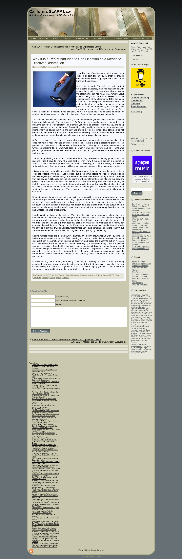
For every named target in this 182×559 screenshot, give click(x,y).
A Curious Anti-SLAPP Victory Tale (44, 445)
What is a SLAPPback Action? (42, 373)
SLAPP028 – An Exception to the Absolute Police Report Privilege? (43, 486)
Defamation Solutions (87, 275)
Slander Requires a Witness (41, 438)
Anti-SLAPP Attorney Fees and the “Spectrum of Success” (44, 418)
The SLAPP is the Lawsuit (41, 409)
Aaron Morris (57, 67)
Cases (68, 275)
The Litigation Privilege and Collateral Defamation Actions (45, 459)
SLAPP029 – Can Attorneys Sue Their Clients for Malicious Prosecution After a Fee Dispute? (45, 482)
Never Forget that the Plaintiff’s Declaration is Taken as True (42, 512)
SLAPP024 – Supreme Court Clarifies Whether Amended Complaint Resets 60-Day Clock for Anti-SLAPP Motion (45, 545)
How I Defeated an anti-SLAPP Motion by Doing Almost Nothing (45, 450)
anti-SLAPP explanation (43, 238)
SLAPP (111, 275)
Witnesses (65, 278)
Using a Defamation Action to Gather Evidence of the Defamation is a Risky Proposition (45, 495)
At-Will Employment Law (141, 264)
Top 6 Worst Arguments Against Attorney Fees (141, 248)
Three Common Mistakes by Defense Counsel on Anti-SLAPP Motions (45, 466)
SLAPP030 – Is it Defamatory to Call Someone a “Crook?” (44, 478)
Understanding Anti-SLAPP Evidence (44, 453)
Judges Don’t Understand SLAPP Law (45, 521)
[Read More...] (136, 112)
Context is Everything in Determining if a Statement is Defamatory (141, 229)
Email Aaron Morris (138, 59)
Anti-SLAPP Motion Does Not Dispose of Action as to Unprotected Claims (66, 47)
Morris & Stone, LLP (139, 276)
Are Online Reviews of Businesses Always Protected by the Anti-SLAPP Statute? (44, 400)
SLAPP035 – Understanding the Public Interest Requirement (140, 100)
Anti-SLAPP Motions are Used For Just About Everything (98, 49)
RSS (143, 144)
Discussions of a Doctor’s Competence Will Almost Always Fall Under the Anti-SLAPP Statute (45, 504)
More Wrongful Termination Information (141, 273)
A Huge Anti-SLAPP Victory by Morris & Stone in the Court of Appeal (45, 500)
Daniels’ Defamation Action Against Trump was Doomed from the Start (44, 529)
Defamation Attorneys (140, 266)
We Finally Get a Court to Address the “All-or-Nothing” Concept (45, 393)
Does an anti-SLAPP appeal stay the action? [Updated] (141, 242)
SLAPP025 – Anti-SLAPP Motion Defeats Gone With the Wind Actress (44, 535)
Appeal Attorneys (138, 261)
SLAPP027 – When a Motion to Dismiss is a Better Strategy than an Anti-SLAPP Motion (45, 524)
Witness (58, 278)
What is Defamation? (140, 285)
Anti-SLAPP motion (58, 275)
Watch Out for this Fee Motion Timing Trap (140, 224)
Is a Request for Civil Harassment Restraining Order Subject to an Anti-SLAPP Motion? (44, 434)
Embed (141, 141)
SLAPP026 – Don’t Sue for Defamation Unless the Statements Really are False (45, 532)
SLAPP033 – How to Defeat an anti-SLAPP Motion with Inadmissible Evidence (44, 441)
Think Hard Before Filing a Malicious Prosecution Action (142, 215)
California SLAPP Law (50, 11)
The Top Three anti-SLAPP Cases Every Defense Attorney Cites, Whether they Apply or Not (46, 470)
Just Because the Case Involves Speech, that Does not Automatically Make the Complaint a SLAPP (44, 426)
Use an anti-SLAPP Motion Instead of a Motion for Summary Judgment (45, 411)
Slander (105, 275)
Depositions (37, 278)
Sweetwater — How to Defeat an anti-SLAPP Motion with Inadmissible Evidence (141, 207)
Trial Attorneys (137, 283)
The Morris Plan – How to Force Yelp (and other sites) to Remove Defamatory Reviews (46, 540)
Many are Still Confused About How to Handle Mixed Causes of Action (45, 447)
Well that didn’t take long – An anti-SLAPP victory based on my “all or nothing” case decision (44, 405)
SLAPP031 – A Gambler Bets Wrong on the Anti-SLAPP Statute (45, 474)
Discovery (45, 278)
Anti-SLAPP (47, 275)
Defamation (75, 275)
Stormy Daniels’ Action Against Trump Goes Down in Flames (45, 421)
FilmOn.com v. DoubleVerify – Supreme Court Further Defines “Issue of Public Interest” (45, 490)
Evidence (99, 275)
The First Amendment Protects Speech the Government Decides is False (45, 415)
